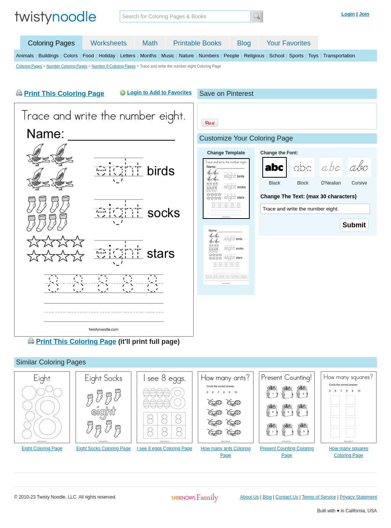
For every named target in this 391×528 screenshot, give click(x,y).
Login (348, 14)
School (276, 55)
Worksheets (108, 43)
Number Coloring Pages (67, 66)
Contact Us (287, 497)
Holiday (107, 55)
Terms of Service (319, 497)
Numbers (209, 55)
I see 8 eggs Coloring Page (164, 448)
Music (167, 55)
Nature (186, 55)
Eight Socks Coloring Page (103, 448)
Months (148, 55)
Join (364, 14)
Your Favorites (288, 43)
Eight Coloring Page (42, 448)
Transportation (339, 55)
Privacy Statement (358, 497)
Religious (254, 55)
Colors (70, 55)
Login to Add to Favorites (159, 92)
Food (88, 55)
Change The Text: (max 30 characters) (308, 196)
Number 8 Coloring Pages (114, 66)
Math (150, 43)
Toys (313, 55)
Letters (128, 55)
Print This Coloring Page (64, 93)
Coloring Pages (51, 43)
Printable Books (197, 43)
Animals (25, 55)
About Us (249, 497)
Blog (244, 43)
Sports (296, 55)
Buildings (49, 55)
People (231, 55)
